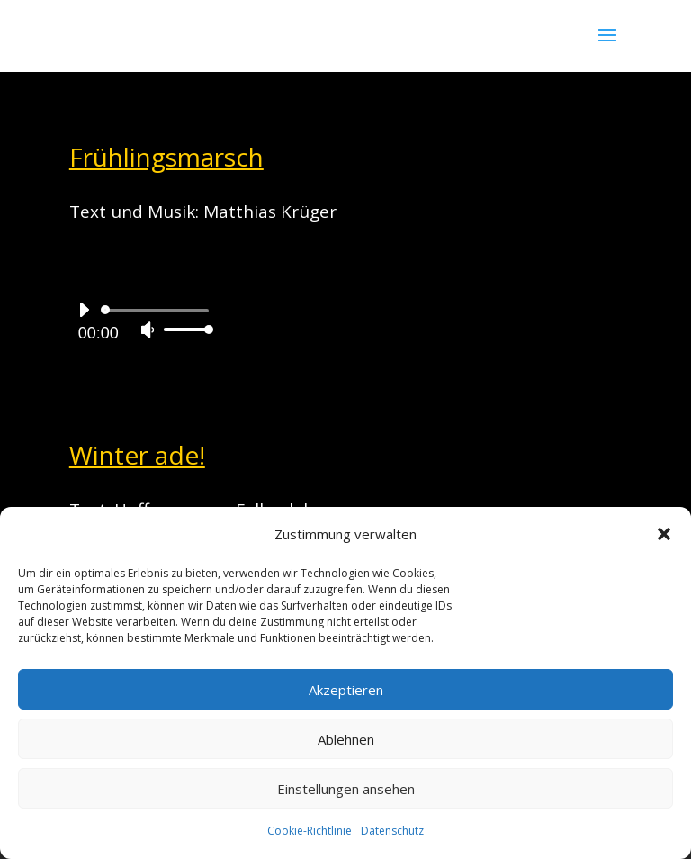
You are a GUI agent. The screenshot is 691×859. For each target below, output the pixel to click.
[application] (139, 320)
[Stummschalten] (147, 329)
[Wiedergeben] (83, 309)
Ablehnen (346, 739)
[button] (664, 534)
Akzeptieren (346, 690)
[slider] (158, 310)
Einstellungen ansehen (346, 789)
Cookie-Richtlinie (309, 830)
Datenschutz (392, 830)
